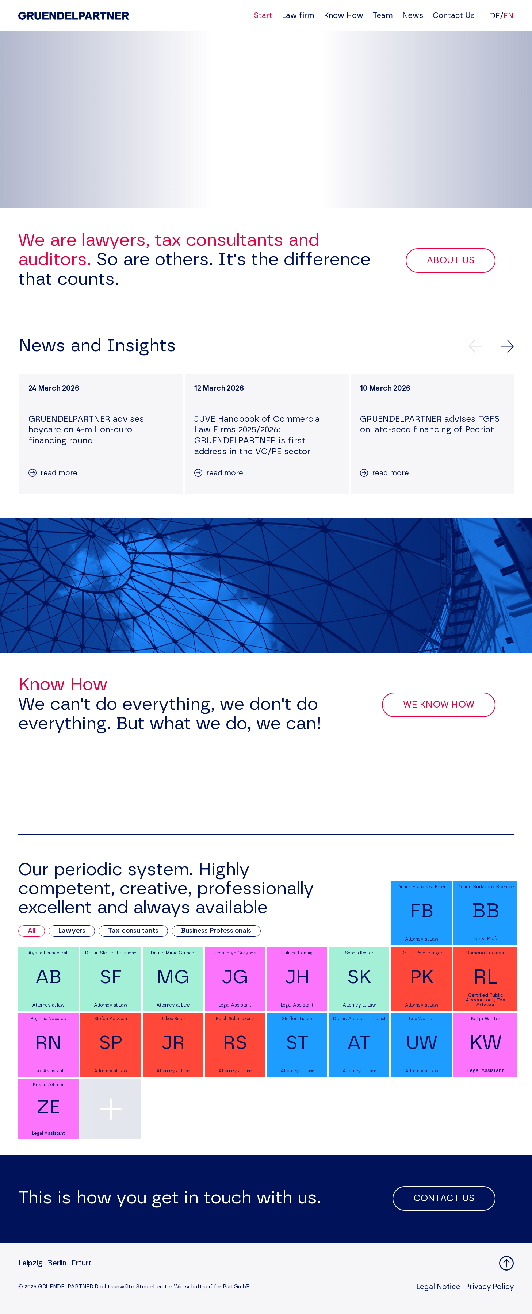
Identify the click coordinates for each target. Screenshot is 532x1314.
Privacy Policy (489, 1287)
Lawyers (71, 931)
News (412, 15)
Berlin (56, 1263)
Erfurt (82, 1263)
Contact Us (454, 15)
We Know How (438, 704)
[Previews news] (475, 346)
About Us (450, 260)
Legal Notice (438, 1287)
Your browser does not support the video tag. (266, 119)
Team (383, 15)
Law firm (298, 15)
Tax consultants (133, 931)
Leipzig (30, 1263)
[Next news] (507, 346)
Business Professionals (216, 931)
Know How (343, 15)
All (31, 931)
